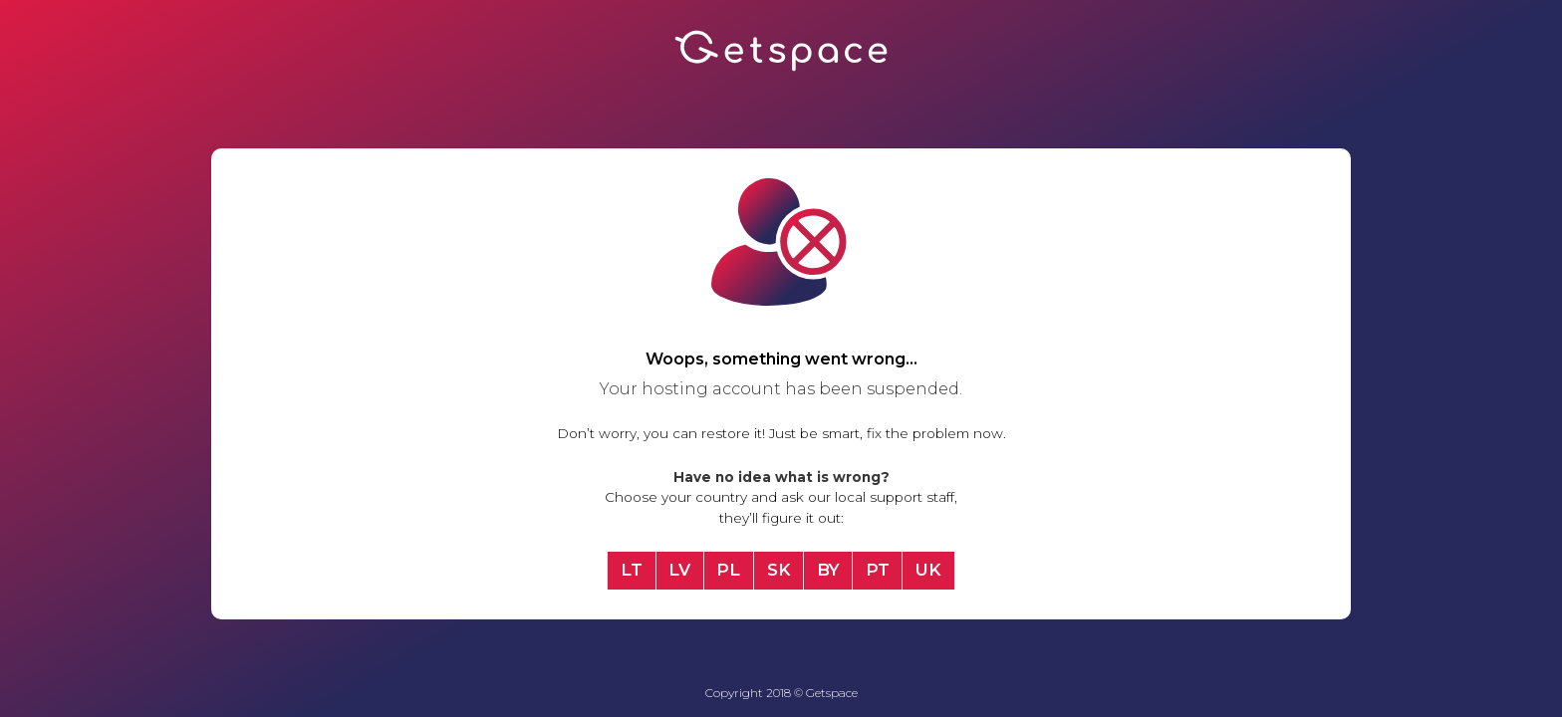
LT (632, 570)
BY (828, 570)
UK (928, 570)
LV (679, 570)
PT (878, 570)
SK (779, 570)
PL (728, 570)
